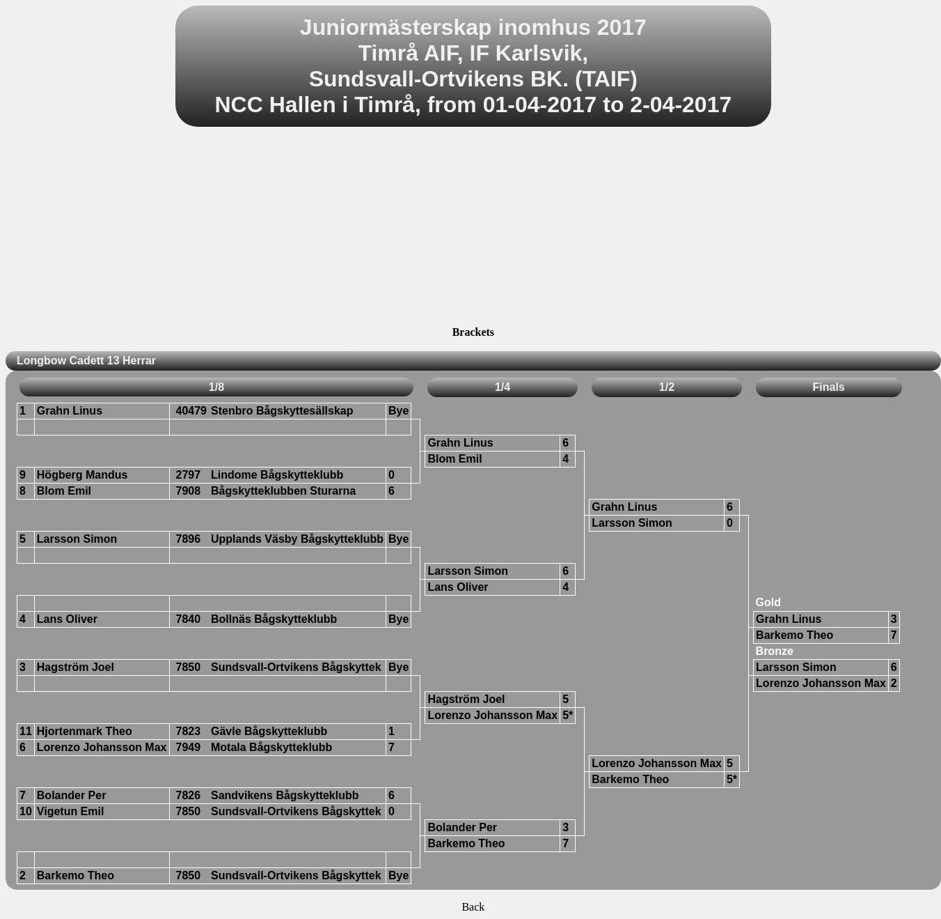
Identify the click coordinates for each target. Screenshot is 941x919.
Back (472, 907)
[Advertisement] (473, 228)
